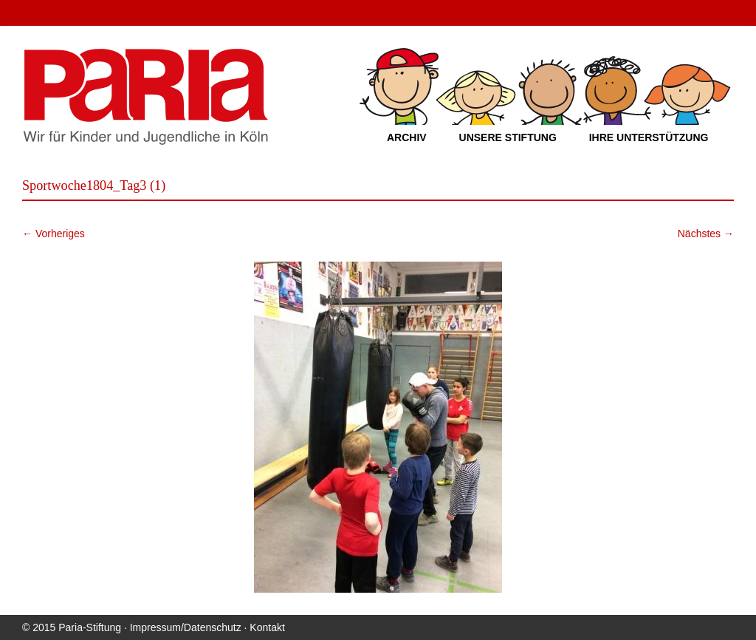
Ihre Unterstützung (649, 137)
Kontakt (267, 627)
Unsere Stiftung (508, 137)
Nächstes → (706, 233)
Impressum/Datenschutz (185, 627)
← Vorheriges (53, 233)
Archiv (407, 137)
